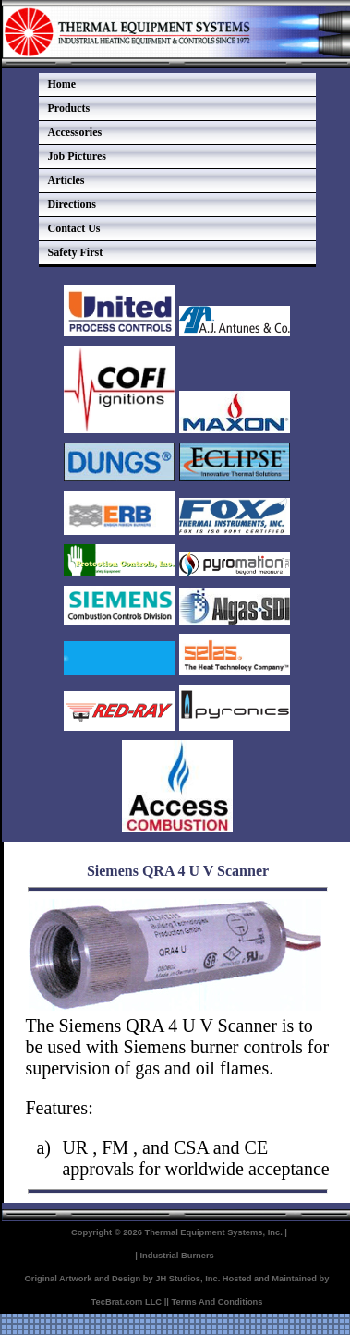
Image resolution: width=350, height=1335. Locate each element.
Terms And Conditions (216, 1301)
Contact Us (74, 228)
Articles (66, 180)
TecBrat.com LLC (127, 1301)
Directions (72, 204)
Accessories (75, 132)
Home (62, 84)
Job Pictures (77, 156)
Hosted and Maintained (270, 1278)
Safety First (75, 252)
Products (69, 108)
